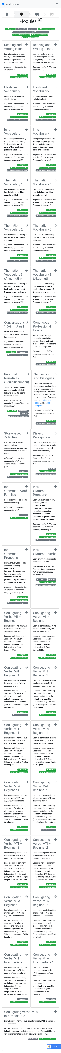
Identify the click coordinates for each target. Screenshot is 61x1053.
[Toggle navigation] (56, 4)
